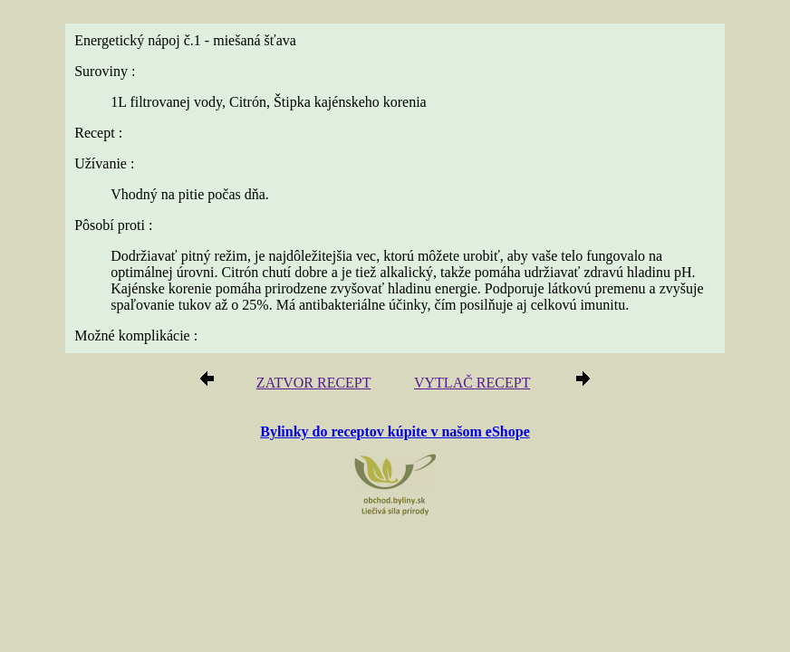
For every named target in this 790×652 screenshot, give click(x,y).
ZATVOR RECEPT (313, 382)
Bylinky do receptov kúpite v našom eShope (395, 431)
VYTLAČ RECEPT (472, 382)
